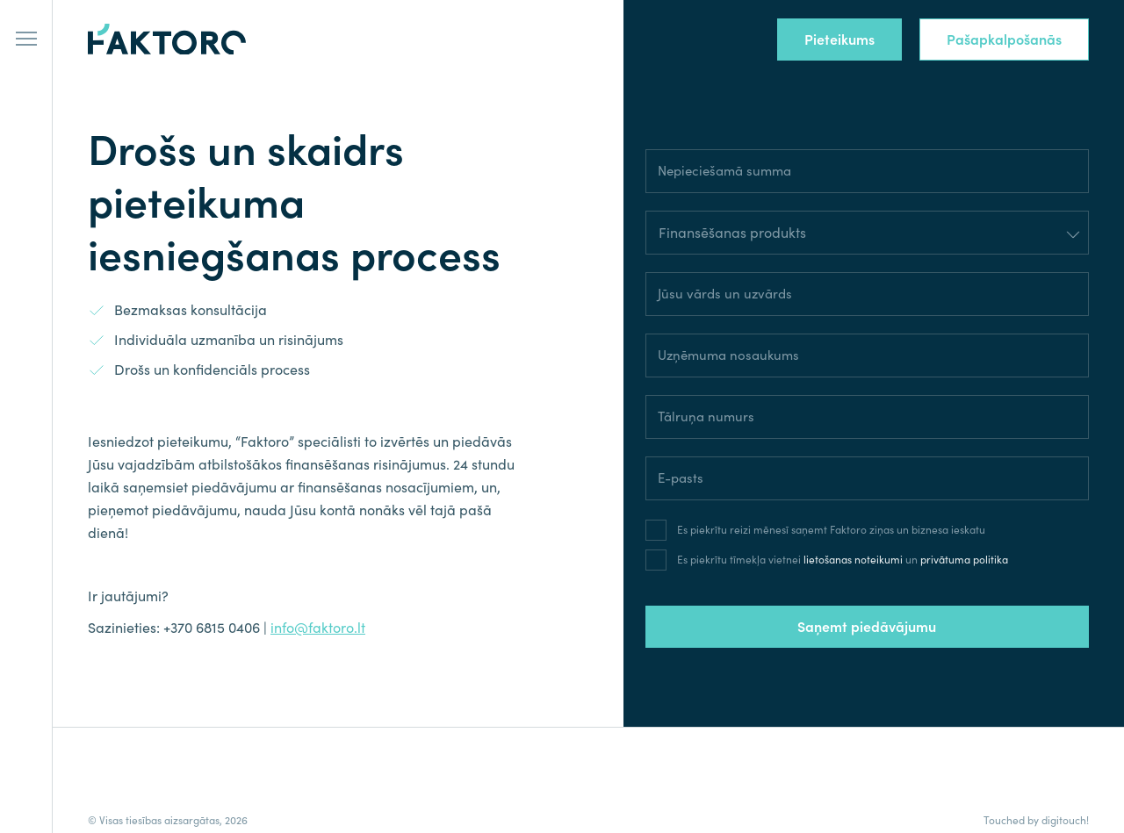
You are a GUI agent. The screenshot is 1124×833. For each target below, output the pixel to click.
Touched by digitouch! (1036, 820)
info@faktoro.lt (317, 627)
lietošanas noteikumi (853, 559)
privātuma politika (964, 559)
